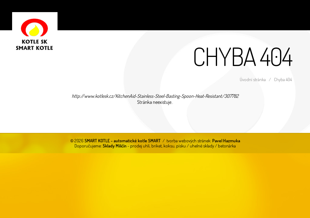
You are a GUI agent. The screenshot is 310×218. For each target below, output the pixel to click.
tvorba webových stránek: (203, 140)
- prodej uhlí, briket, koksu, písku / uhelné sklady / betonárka (169, 145)
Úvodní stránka (253, 79)
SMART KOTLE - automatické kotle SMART (28, 28)
